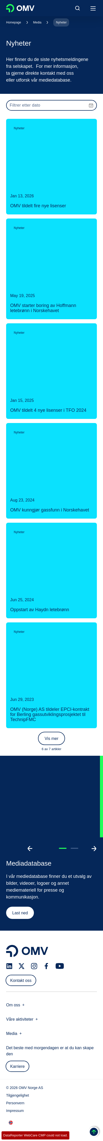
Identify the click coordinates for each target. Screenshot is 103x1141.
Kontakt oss (21, 980)
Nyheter (61, 22)
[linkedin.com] (9, 966)
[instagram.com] (34, 966)
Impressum (15, 1111)
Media (37, 22)
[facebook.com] (46, 966)
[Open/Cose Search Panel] (77, 8)
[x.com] (22, 966)
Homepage (13, 22)
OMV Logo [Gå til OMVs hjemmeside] (20, 8)
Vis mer (51, 738)
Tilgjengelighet (17, 1095)
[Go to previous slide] (30, 848)
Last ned (20, 913)
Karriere (17, 1066)
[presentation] (51, 105)
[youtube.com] (60, 966)
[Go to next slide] (94, 848)
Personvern (15, 1103)
